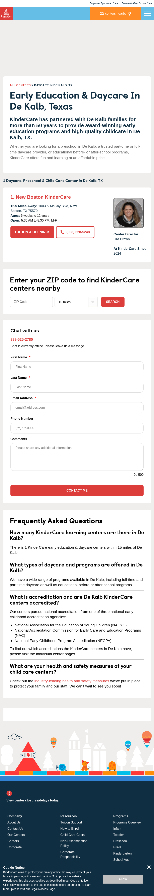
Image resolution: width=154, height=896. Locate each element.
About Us (14, 822)
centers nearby (113, 13)
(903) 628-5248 (75, 232)
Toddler (118, 835)
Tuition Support (71, 822)
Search (113, 301)
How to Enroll (69, 828)
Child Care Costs (72, 835)
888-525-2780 (21, 340)
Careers (13, 841)
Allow (123, 879)
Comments (18, 439)
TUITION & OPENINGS (32, 232)
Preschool (120, 841)
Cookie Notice (79, 880)
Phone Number (77, 425)
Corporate (14, 847)
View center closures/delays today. (32, 800)
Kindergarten (122, 853)
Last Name (77, 384)
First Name (77, 364)
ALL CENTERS (20, 85)
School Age (121, 859)
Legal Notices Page (43, 889)
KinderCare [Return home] (6, 13)
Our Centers (16, 835)
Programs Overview (127, 822)
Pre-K (117, 847)
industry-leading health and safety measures (71, 681)
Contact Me (76, 490)
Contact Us (15, 828)
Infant (117, 828)
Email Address (77, 404)
